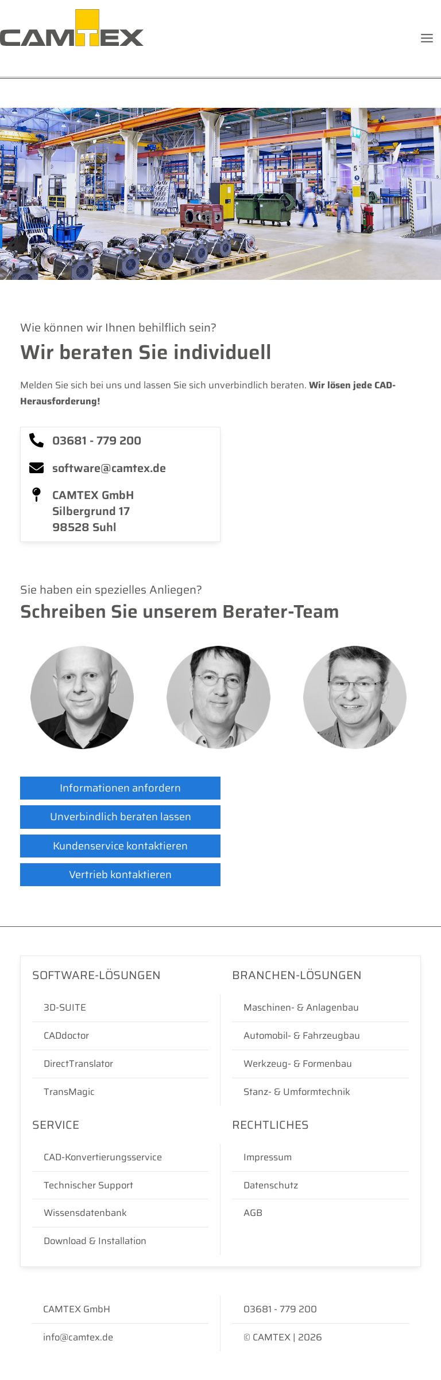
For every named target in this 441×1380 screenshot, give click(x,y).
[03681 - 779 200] (120, 441)
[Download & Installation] (120, 1241)
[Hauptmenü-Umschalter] (426, 38)
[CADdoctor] (120, 1036)
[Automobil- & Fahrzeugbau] (320, 1036)
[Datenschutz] (320, 1185)
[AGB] (320, 1213)
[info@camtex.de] (120, 1337)
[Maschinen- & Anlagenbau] (320, 1008)
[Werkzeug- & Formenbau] (320, 1064)
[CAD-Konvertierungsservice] (120, 1157)
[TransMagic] (120, 1092)
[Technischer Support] (120, 1185)
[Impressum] (320, 1157)
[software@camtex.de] (120, 468)
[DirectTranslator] (120, 1064)
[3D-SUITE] (120, 1008)
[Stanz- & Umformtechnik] (320, 1092)
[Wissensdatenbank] (120, 1213)
